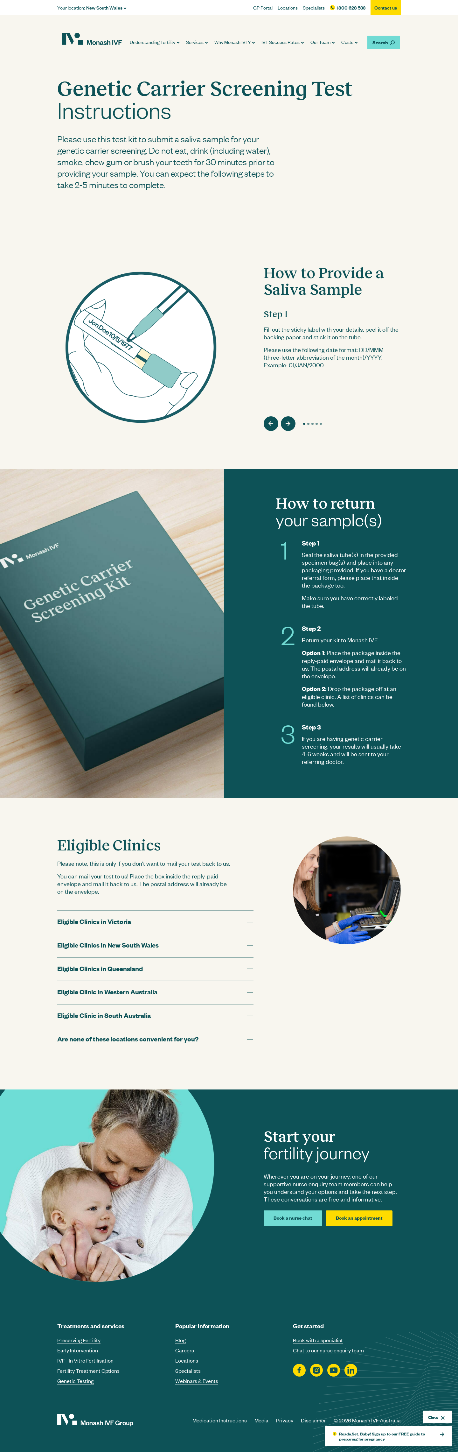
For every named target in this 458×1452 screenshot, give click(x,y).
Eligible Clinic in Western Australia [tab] (107, 991)
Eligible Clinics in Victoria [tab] (94, 921)
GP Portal (263, 7)
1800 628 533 (351, 7)
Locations (288, 7)
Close (436, 1417)
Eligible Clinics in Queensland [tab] (100, 968)
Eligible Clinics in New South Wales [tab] (108, 945)
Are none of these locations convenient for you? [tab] (127, 1038)
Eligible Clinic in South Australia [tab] (104, 1015)
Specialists (314, 7)
